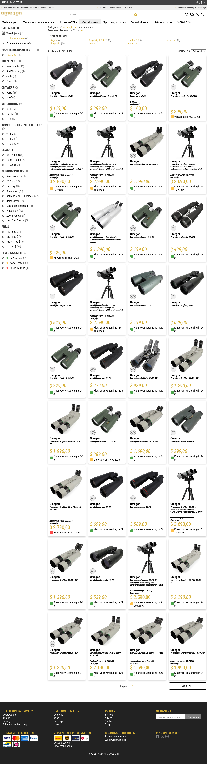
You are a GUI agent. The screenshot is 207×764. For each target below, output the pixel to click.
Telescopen (10, 22)
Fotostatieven (140, 22)
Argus (55, 40)
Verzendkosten (62, 742)
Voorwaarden (10, 714)
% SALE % (184, 22)
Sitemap (58, 721)
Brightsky (57, 43)
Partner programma (115, 736)
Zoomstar (173, 40)
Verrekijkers (90, 22)
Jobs (56, 717)
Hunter (93, 43)
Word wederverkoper (116, 739)
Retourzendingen (63, 746)
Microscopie (163, 22)
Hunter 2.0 (135, 40)
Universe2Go (68, 22)
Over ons (58, 714)
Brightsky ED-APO (99, 40)
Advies (108, 717)
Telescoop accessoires (38, 22)
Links (57, 724)
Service (109, 714)
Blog (107, 724)
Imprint (6, 717)
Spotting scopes (114, 22)
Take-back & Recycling (15, 724)
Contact (109, 721)
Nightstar (134, 43)
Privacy (6, 721)
